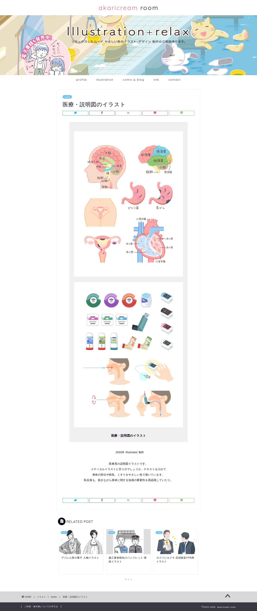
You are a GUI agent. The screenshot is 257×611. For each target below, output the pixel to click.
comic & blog (133, 79)
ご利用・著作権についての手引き (41, 606)
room (129, 7)
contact (174, 79)
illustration (104, 79)
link (156, 79)
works (67, 97)
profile (81, 79)
